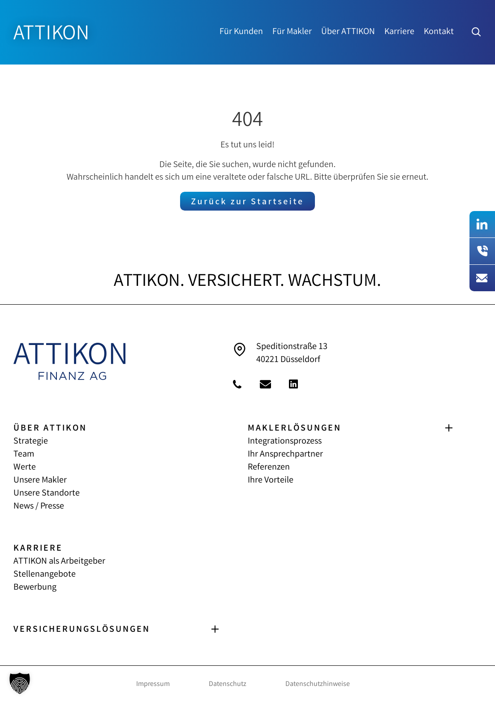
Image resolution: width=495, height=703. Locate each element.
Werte (24, 467)
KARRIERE (38, 548)
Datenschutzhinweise (317, 684)
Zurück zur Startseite (247, 202)
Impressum (153, 684)
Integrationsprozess (285, 441)
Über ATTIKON (348, 32)
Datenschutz (227, 684)
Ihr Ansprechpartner (285, 454)
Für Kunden (241, 32)
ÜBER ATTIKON (50, 428)
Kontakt (439, 32)
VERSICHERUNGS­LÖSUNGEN (81, 629)
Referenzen (269, 467)
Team (23, 454)
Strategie (30, 441)
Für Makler (292, 32)
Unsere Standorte (46, 493)
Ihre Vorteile (270, 480)
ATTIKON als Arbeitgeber (59, 561)
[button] (19, 683)
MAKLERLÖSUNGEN (294, 428)
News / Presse (38, 506)
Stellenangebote (44, 574)
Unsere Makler (40, 480)
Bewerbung (34, 587)
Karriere (399, 32)
